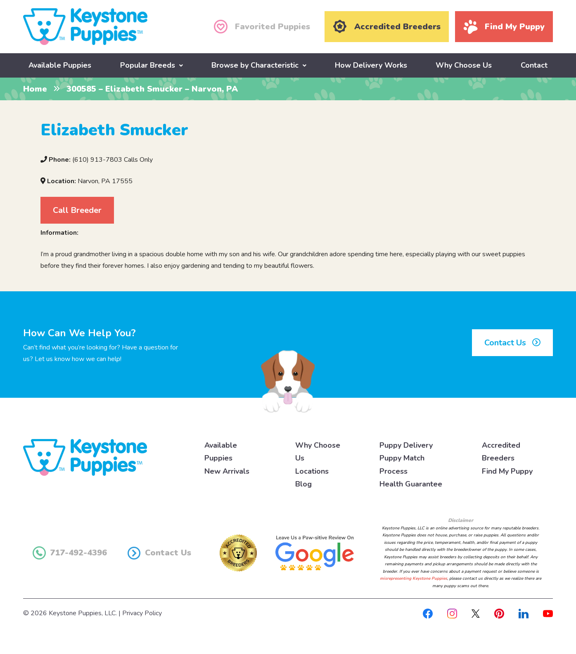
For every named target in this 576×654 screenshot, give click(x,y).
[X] (476, 612)
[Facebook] (428, 612)
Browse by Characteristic (255, 65)
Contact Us (512, 342)
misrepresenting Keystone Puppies (413, 578)
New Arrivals (226, 470)
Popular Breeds (147, 65)
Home (35, 88)
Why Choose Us (464, 65)
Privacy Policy (142, 612)
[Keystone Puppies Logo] (85, 456)
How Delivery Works (371, 65)
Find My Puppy (507, 470)
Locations (312, 470)
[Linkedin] (524, 612)
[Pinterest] (499, 612)
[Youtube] (548, 612)
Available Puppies (59, 65)
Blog (303, 484)
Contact (534, 65)
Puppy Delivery (406, 444)
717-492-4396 (70, 552)
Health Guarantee (410, 484)
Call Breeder (77, 209)
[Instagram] (452, 612)
